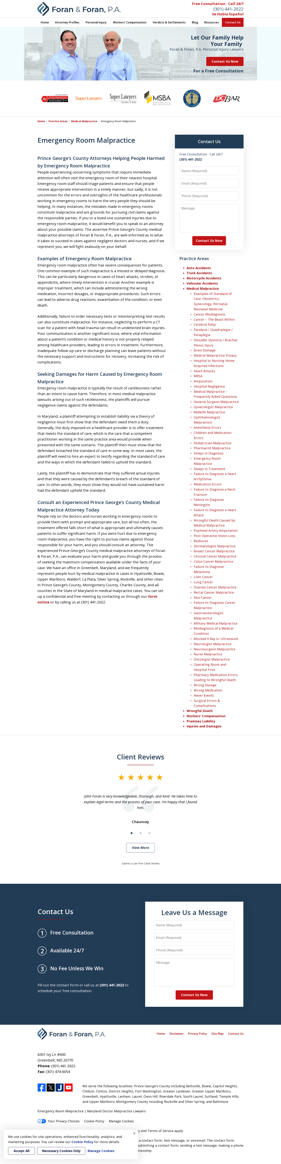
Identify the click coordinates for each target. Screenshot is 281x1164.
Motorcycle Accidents (204, 278)
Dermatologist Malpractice (214, 546)
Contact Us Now (225, 61)
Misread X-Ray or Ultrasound (216, 639)
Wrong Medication (208, 690)
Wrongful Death (200, 711)
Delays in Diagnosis (208, 453)
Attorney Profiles (67, 22)
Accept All (21, 1151)
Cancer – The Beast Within (214, 319)
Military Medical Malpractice (215, 623)
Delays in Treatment (209, 469)
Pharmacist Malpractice (212, 448)
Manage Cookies (121, 1121)
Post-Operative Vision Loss (214, 536)
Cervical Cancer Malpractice (215, 556)
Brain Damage (205, 350)
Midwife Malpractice (209, 412)
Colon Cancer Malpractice (213, 561)
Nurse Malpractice (208, 654)
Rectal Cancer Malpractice (214, 592)
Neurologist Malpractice (212, 644)
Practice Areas (58, 121)
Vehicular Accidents (202, 283)
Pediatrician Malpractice (212, 443)
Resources (211, 22)
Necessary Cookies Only (61, 1151)
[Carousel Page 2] (140, 833)
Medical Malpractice (84, 121)
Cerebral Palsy (205, 324)
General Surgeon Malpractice (216, 402)
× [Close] (134, 1133)
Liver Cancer (203, 577)
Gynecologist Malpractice (213, 407)
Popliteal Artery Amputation (216, 530)
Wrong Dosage (205, 685)
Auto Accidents (199, 268)
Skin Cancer (203, 597)
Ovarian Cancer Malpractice (215, 587)
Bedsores (201, 541)
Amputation (203, 381)
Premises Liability (201, 721)
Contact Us (232, 22)
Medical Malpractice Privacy (215, 355)
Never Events (204, 695)
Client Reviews (140, 756)
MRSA (198, 376)
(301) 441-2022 (228, 9)
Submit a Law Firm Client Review (140, 863)
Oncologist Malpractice (212, 659)
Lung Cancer (203, 582)
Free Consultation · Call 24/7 (218, 3)
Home (45, 22)
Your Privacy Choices (58, 1121)
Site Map (217, 1034)
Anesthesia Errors (207, 427)
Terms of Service (160, 1131)
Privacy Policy (197, 1034)
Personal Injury (96, 22)
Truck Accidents (199, 273)
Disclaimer (177, 1034)
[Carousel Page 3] (149, 833)
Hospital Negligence (209, 386)
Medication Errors (208, 484)
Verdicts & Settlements (169, 22)
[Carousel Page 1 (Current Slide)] (131, 833)
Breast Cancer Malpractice (214, 551)
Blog (195, 22)
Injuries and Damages (204, 726)
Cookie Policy (94, 1121)
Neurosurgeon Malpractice (214, 649)
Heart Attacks (204, 371)
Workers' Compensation (129, 22)
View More (140, 847)
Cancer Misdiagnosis (209, 314)
